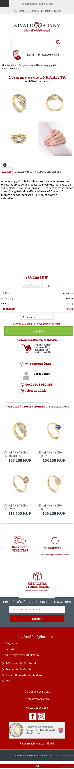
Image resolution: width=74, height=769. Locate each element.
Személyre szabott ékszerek (23, 655)
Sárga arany (26, 65)
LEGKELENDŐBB (59, 406)
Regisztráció (46, 3)
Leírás (6, 171)
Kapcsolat (11, 643)
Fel (37, 766)
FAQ (7, 681)
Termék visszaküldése (29, 171)
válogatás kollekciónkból (27, 406)
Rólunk (10, 649)
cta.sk (56, 755)
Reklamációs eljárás (18, 669)
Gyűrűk (11, 65)
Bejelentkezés (29, 3)
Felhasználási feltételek (21, 663)
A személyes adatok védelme (24, 675)
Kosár (30, 54)
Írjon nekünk (35, 390)
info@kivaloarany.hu (37, 699)
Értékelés (54, 171)
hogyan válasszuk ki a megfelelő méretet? (37, 323)
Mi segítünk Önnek (40, 363)
